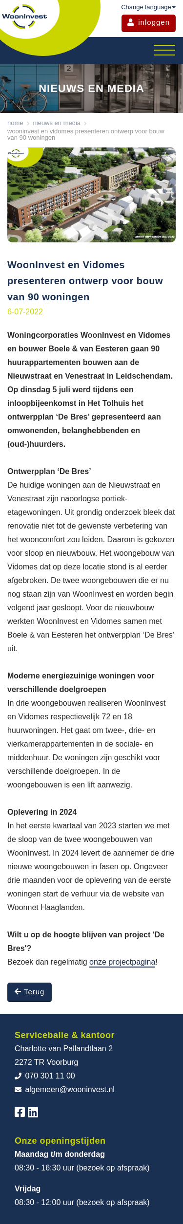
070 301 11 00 (45, 1076)
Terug (29, 991)
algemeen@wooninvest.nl (65, 1089)
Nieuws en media (57, 123)
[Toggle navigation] (164, 50)
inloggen (148, 22)
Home (15, 123)
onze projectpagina (122, 962)
